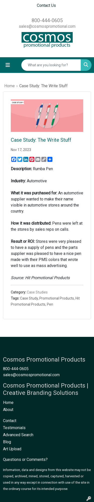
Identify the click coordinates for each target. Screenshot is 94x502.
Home (9, 85)
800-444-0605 (47, 20)
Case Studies (37, 292)
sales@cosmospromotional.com (47, 26)
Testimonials (14, 427)
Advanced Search (18, 434)
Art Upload (12, 449)
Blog (7, 441)
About (8, 409)
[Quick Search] (51, 65)
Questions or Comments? (25, 459)
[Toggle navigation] (8, 65)
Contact (9, 420)
